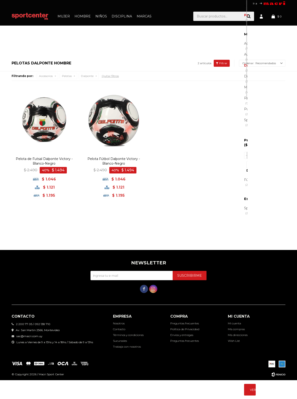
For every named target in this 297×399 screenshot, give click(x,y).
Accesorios (46, 133)
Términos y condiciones (128, 354)
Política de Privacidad (184, 348)
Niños (101, 16)
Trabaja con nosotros (127, 365)
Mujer (64, 16)
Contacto (119, 348)
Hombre (82, 16)
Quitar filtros (110, 133)
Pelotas (67, 133)
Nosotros (119, 342)
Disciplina (122, 16)
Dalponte (87, 133)
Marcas (144, 16)
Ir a (255, 3)
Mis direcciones (238, 354)
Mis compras (236, 348)
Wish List (234, 359)
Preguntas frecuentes (184, 342)
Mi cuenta (234, 342)
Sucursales (120, 359)
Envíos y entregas (181, 354)
